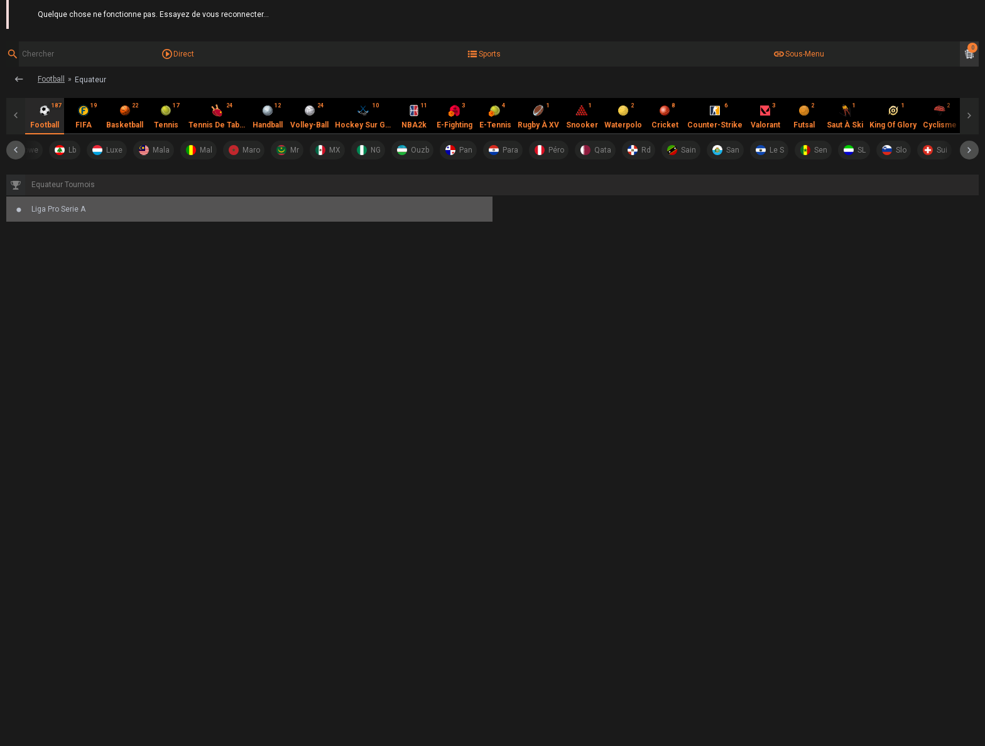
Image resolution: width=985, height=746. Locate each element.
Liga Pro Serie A (178, 184)
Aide (971, 12)
